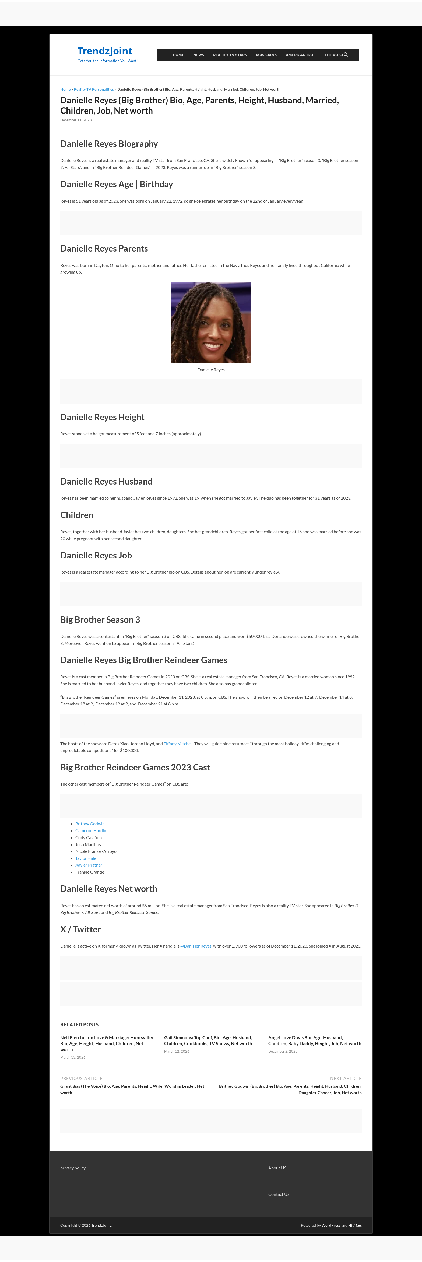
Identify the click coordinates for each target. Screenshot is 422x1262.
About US (277, 1167)
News (198, 55)
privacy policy (73, 1167)
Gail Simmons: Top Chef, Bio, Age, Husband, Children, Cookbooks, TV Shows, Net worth (208, 1040)
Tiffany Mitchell (178, 743)
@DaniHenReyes (196, 945)
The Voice (334, 55)
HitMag (354, 1225)
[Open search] (346, 55)
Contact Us (278, 1194)
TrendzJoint (105, 50)
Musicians (266, 55)
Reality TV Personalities (94, 89)
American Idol (300, 55)
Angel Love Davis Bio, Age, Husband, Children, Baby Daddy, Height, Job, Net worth (314, 1040)
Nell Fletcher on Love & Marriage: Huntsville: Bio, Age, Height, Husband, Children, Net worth (106, 1043)
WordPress (331, 1225)
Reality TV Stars (230, 55)
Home (178, 55)
